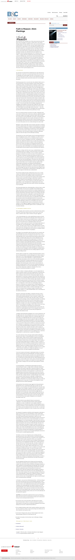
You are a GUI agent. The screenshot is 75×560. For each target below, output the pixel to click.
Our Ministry (34, 540)
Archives (49, 12)
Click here (17, 533)
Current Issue (53, 28)
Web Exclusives (55, 12)
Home (31, 540)
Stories (17, 552)
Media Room (45, 540)
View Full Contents (60, 38)
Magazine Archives (60, 39)
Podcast (60, 12)
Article (11, 22)
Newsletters (22, 1)
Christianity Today (26, 540)
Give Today (4, 550)
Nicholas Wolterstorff (20, 526)
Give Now (29, 1)
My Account (61, 552)
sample (58, 23)
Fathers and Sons (52, 44)
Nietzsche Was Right (53, 45)
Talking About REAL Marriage (54, 46)
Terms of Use (47, 551)
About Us (16, 1)
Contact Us (61, 551)
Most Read (51, 42)
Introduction (18, 523)
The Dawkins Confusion (53, 43)
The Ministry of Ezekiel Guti (54, 47)
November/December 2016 (61, 30)
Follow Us (31, 552)
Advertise (46, 552)
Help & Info (49, 540)
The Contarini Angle (61, 35)
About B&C (65, 12)
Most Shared (56, 42)
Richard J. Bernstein (19, 529)
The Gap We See (39, 540)
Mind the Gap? (60, 34)
